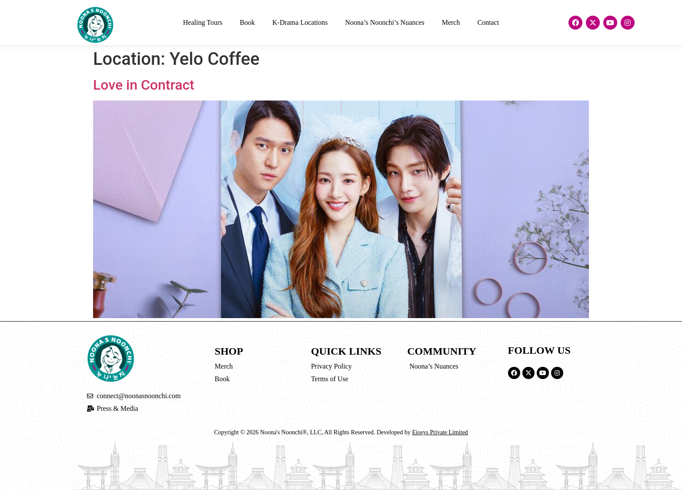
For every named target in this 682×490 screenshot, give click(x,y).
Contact (488, 22)
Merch (451, 22)
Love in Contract (143, 85)
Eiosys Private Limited (440, 432)
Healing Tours (203, 22)
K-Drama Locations (300, 22)
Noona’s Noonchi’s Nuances (385, 22)
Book (247, 22)
